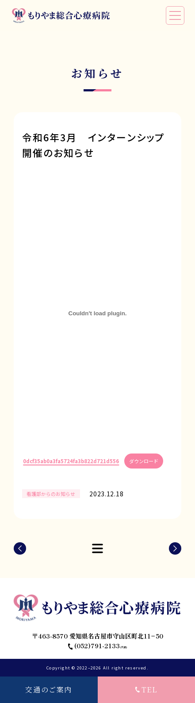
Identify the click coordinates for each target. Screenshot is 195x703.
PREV (20, 548)
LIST (98, 548)
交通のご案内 (48, 689)
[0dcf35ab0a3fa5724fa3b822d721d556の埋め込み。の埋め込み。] (97, 313)
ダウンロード (143, 461)
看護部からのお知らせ (51, 493)
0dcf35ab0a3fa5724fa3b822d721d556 (71, 461)
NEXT (175, 548)
